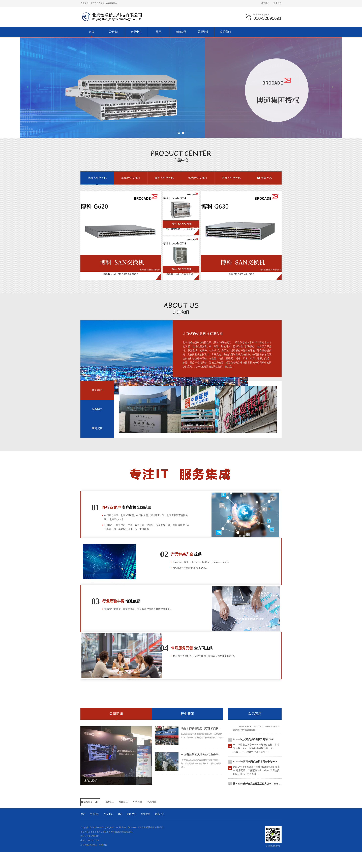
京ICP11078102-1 (88, 845)
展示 (120, 814)
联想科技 (151, 801)
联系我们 (278, 3)
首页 (83, 814)
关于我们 (265, 3)
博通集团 (109, 801)
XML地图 (103, 845)
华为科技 (137, 801)
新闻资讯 (131, 814)
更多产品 (266, 177)
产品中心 (108, 814)
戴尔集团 (123, 801)
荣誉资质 (145, 814)
